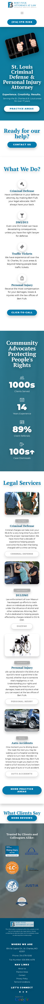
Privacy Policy (22, 978)
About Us (22, 968)
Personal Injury (22, 701)
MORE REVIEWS (22, 818)
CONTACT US (22, 144)
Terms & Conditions (22, 981)
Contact (22, 974)
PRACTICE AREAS (22, 108)
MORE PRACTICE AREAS (22, 790)
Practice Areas (22, 971)
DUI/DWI (22, 626)
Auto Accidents (21, 774)
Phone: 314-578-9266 (22, 955)
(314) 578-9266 (22, 22)
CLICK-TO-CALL (22, 312)
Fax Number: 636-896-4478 (22, 959)
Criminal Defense (21, 554)
